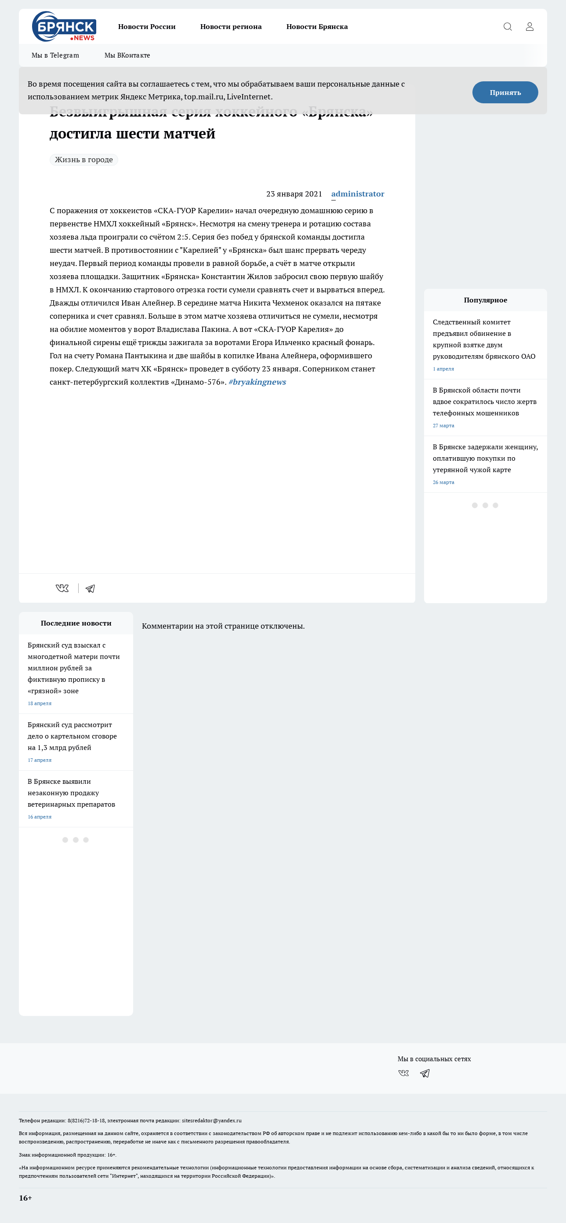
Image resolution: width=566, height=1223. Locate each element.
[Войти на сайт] (529, 26)
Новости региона (231, 26)
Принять (505, 92)
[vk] (63, 588)
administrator (358, 194)
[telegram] (93, 588)
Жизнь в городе (84, 159)
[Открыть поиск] (507, 26)
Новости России (147, 26)
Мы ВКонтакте (128, 55)
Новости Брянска (317, 26)
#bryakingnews (257, 382)
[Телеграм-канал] (425, 1073)
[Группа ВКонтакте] (403, 1073)
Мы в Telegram (55, 55)
